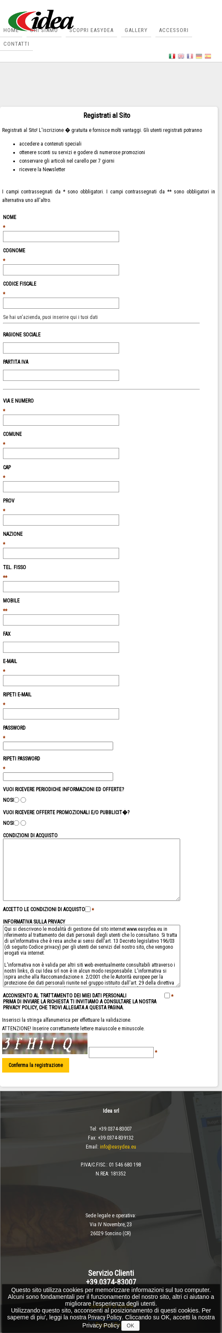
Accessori (174, 30)
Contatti (16, 44)
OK (130, 1326)
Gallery (136, 30)
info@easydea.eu (118, 1147)
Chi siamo (44, 30)
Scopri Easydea (91, 30)
